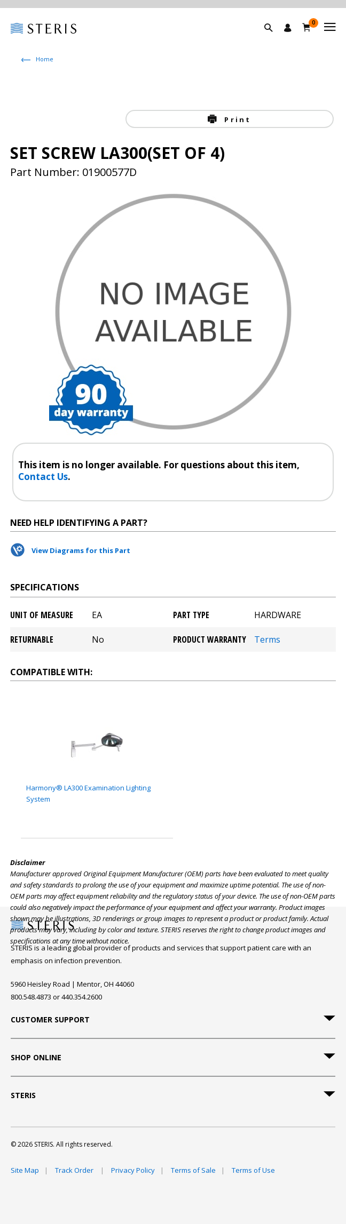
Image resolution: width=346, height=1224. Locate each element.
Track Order (75, 1170)
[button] (274, 40)
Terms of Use (253, 1170)
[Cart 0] (306, 27)
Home (44, 59)
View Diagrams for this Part (81, 550)
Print (236, 119)
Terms (267, 639)
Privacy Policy (133, 1170)
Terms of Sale (193, 1170)
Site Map (25, 1170)
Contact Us (43, 476)
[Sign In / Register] (288, 27)
